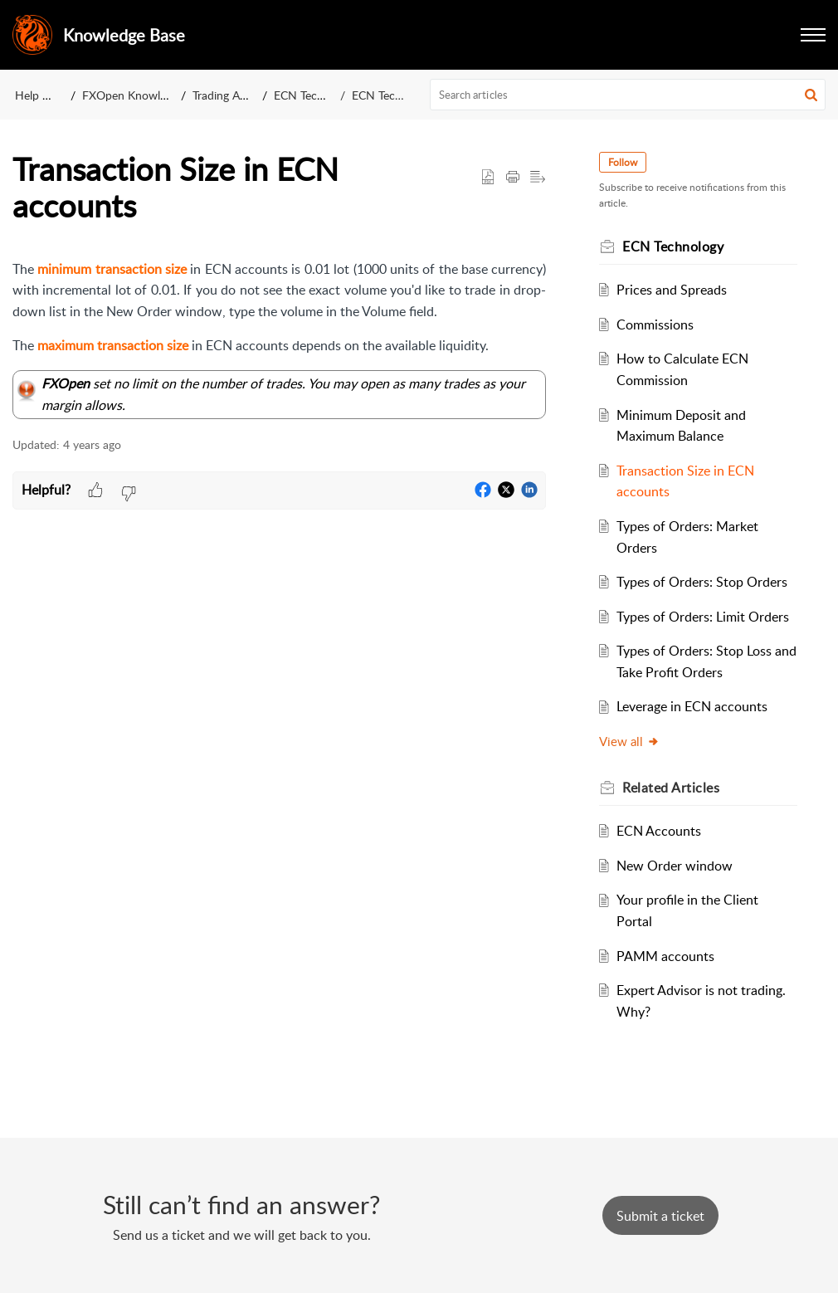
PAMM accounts (665, 956)
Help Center (45, 95)
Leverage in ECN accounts (691, 706)
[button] (813, 35)
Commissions (655, 324)
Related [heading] (670, 787)
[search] (628, 94)
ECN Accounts (658, 831)
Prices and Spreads (671, 290)
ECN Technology (316, 95)
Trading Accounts (236, 95)
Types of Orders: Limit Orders (702, 616)
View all (629, 741)
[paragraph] (279, 339)
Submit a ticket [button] (660, 1216)
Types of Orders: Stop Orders (701, 582)
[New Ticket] (660, 1216)
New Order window (674, 865)
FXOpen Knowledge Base (147, 95)
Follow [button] (622, 162)
